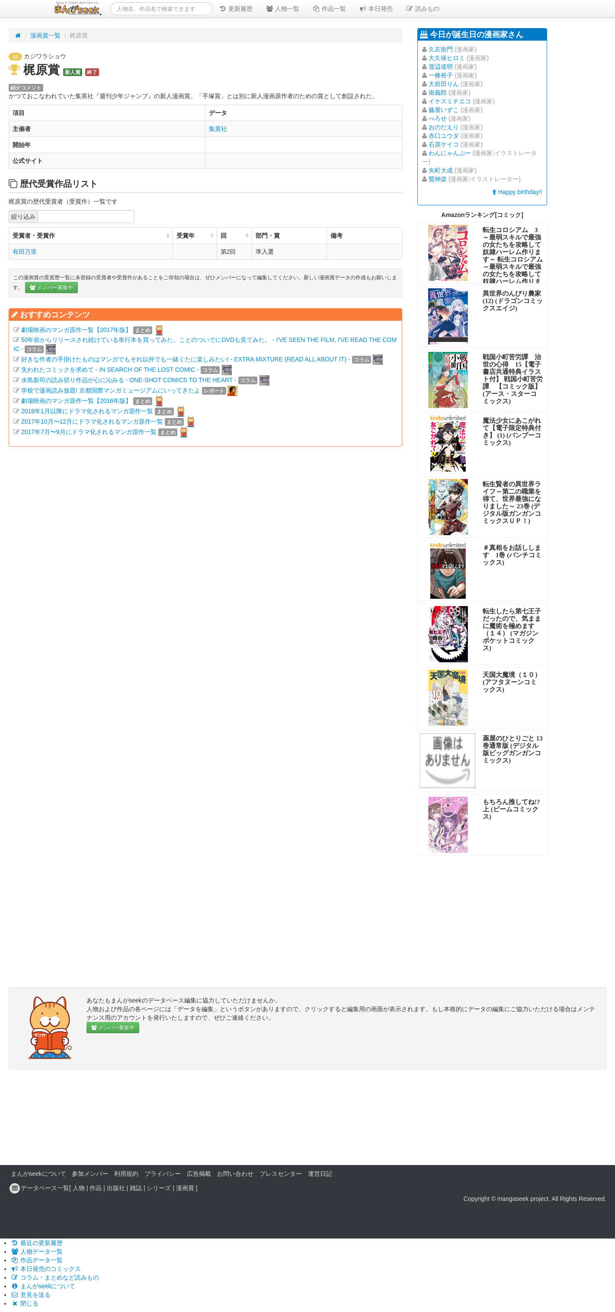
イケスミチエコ (450, 101)
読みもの (422, 8)
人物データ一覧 (37, 1251)
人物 (79, 1187)
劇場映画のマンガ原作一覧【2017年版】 (76, 329)
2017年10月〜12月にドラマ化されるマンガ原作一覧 (92, 421)
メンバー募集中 (51, 287)
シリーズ (159, 1187)
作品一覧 (329, 8)
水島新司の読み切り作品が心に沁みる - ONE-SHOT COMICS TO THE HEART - (129, 380)
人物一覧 (282, 8)
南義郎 (438, 92)
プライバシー (162, 1173)
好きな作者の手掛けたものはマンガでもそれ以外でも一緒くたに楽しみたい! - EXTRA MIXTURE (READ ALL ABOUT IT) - (185, 359)
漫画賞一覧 (45, 35)
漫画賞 (185, 1187)
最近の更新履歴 (37, 1242)
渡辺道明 (441, 66)
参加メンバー (90, 1173)
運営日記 (320, 1173)
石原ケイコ (444, 144)
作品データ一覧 (37, 1260)
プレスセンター (280, 1173)
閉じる (24, 1303)
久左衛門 (441, 49)
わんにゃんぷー (450, 153)
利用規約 (126, 1173)
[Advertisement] (205, 547)
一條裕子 (441, 75)
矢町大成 (441, 170)
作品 (96, 1187)
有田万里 (25, 251)
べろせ (438, 118)
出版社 (116, 1187)
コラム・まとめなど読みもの (55, 1277)
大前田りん (444, 83)
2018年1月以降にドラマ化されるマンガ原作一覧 (87, 411)
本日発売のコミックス (46, 1268)
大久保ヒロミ (447, 57)
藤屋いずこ (444, 109)
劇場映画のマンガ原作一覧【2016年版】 (76, 400)
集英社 (218, 128)
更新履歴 (236, 8)
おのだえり (444, 127)
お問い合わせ (235, 1173)
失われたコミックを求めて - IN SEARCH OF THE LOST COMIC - (110, 369)
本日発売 (376, 8)
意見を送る (31, 1294)
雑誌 (136, 1187)
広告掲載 (199, 1173)
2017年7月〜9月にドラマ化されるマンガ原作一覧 (89, 431)
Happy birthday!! (517, 191)
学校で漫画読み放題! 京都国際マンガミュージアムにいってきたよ (110, 390)
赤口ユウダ (444, 135)
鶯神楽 (438, 179)
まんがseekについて (38, 1173)
